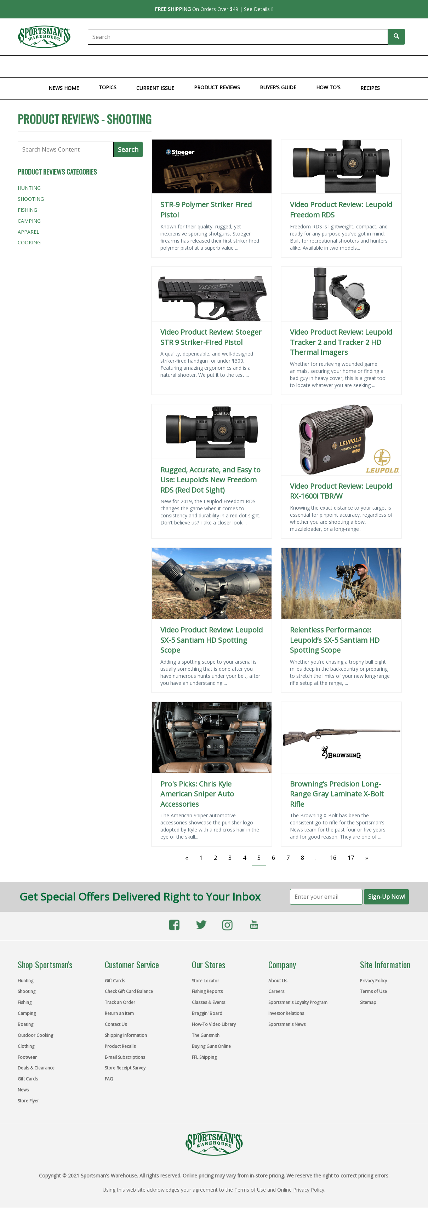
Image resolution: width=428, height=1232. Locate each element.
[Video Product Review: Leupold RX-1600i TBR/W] (341, 439)
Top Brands (409, 66)
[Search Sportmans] (396, 36)
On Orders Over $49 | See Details (214, 9)
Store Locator (205, 981)
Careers (276, 991)
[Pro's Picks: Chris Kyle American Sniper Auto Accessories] (212, 737)
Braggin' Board (207, 1013)
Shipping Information (126, 1035)
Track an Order (120, 1002)
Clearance (280, 66)
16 (333, 858)
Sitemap (368, 1002)
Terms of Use (373, 991)
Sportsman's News (287, 1024)
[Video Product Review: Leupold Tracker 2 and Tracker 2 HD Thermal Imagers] (341, 294)
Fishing (73, 66)
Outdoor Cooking (170, 66)
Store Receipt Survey (125, 1068)
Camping (100, 66)
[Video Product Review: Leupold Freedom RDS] (341, 167)
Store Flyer (371, 66)
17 (351, 858)
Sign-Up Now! (386, 897)
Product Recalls (120, 1046)
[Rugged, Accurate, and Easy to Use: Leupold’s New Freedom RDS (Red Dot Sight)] (212, 431)
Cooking (29, 242)
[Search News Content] (66, 149)
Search (128, 149)
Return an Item (119, 1013)
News (23, 1090)
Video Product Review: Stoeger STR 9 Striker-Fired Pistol (211, 337)
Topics (107, 87)
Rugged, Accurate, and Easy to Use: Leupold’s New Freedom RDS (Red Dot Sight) (210, 480)
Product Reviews (217, 87)
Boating (128, 66)
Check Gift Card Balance (129, 991)
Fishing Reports (207, 991)
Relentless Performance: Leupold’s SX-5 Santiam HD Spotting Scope (335, 640)
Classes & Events (208, 1002)
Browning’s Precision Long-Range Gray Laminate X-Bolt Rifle (337, 794)
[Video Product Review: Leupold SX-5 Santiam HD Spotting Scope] (212, 583)
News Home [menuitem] (63, 88)
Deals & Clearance (36, 1068)
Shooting (45, 66)
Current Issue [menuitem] (155, 88)
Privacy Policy (373, 981)
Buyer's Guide (278, 87)
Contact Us (116, 1024)
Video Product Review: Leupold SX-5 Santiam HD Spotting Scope (211, 640)
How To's (328, 87)
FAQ (109, 1079)
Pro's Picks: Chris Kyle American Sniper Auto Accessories (197, 794)
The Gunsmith (205, 1035)
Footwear (246, 66)
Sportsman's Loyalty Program (297, 1002)
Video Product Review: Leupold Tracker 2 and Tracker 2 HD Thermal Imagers (341, 342)
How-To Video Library (214, 1024)
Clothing (214, 66)
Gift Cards (313, 66)
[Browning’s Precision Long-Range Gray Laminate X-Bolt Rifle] (341, 737)
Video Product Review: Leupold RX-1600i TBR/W (341, 491)
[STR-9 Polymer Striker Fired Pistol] (212, 167)
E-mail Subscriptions (125, 1057)
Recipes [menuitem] (370, 88)
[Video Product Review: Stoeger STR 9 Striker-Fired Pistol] (212, 294)
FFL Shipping (204, 1057)
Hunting (14, 66)
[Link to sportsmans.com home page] (47, 36)
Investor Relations (286, 1013)
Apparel (28, 231)
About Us (277, 981)
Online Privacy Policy (300, 1189)
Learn (342, 66)
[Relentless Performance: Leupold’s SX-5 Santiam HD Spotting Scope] (341, 583)
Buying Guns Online (211, 1046)
